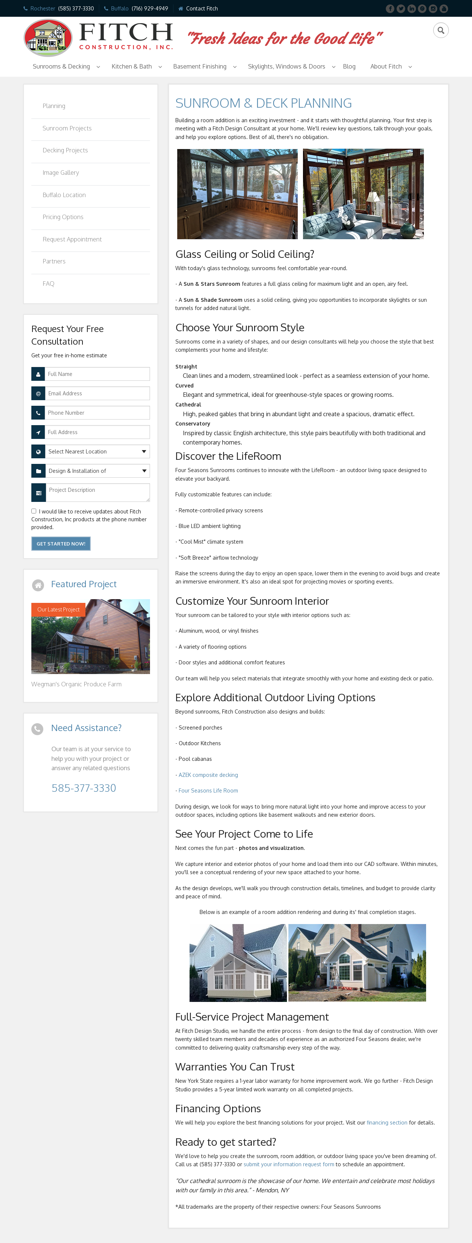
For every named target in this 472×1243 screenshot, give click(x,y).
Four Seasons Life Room (208, 790)
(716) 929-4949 (150, 8)
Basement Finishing (199, 66)
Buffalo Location (64, 195)
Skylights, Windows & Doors (286, 66)
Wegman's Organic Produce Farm (76, 684)
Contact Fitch (202, 8)
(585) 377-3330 (76, 8)
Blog (349, 66)
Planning (54, 106)
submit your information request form (289, 1164)
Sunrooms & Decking (61, 66)
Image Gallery (61, 172)
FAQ (48, 283)
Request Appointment (72, 239)
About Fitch (386, 66)
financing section (386, 1122)
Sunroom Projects (67, 128)
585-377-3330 (83, 787)
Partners (54, 261)
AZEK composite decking (208, 775)
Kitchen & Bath (132, 66)
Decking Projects (65, 150)
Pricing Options (63, 217)
